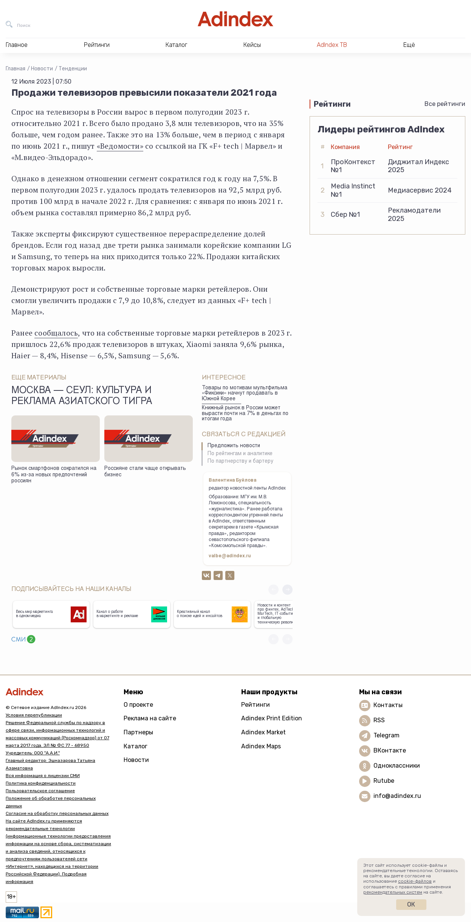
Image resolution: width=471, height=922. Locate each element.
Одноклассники (396, 765)
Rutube (383, 780)
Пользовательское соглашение (40, 790)
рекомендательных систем (392, 892)
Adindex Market (263, 732)
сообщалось (56, 333)
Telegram (386, 735)
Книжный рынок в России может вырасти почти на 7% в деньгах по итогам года (245, 414)
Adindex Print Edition (271, 718)
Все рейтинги (445, 103)
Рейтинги (255, 704)
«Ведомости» (120, 146)
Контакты (388, 705)
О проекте (138, 704)
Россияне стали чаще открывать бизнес (145, 472)
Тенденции (73, 68)
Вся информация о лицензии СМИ (43, 775)
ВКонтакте (389, 750)
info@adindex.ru (397, 795)
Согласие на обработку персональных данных (57, 813)
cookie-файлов (415, 881)
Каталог (135, 746)
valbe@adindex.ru (230, 556)
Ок (411, 904)
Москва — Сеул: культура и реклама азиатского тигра (81, 396)
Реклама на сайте (150, 718)
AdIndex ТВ (332, 44)
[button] (287, 590)
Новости (42, 68)
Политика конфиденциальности (41, 783)
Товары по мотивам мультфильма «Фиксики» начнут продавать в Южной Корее (244, 394)
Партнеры (138, 732)
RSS (379, 720)
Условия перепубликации (34, 715)
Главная (15, 68)
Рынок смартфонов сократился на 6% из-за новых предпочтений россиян (53, 475)
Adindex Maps (261, 746)
